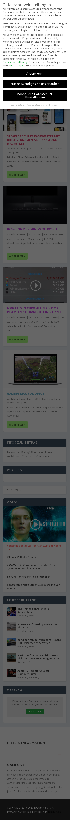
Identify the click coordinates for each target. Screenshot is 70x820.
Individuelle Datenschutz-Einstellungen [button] (35, 96)
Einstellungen (16, 65)
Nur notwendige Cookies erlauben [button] (35, 84)
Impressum (54, 105)
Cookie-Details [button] (17, 105)
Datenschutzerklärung (15, 62)
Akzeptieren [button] (35, 73)
